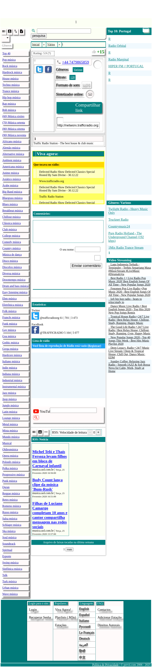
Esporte (6, 556)
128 (72, 77)
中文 (82, 657)
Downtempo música (13, 279)
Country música (11, 248)
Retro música (10, 499)
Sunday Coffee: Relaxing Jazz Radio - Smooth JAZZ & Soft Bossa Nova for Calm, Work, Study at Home (129, 366)
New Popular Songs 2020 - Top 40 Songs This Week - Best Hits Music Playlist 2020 (129, 340)
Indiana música (11, 374)
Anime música (10, 172)
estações (60, 625)
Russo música (10, 512)
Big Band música (12, 191)
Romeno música (11, 506)
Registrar (94, 345)
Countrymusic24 (119, 226)
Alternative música (13, 154)
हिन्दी (82, 651)
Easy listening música (14, 292)
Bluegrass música (12, 198)
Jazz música (9, 392)
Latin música (9, 411)
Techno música (11, 84)
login (33, 610)
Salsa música (9, 518)
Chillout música (11, 216)
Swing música (10, 562)
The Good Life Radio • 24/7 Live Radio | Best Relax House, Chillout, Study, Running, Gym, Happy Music (129, 330)
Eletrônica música (12, 304)
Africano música (11, 141)
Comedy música (11, 242)
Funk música (9, 323)
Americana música (13, 166)
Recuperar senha (40, 617)
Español (84, 615)
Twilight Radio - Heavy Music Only (128, 211)
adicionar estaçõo (109, 617)
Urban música (10, 587)
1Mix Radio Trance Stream (126, 247)
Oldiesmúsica (10, 449)
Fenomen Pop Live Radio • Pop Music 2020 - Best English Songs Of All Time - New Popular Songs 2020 (129, 292)
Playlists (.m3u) (65, 617)
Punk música (9, 480)
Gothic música (10, 342)
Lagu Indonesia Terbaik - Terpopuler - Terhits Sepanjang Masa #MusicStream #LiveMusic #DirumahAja (129, 269)
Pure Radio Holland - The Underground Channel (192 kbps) (126, 237)
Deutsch (84, 638)
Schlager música (11, 524)
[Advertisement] (76, 8)
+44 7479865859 (75, 62)
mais (69, 549)
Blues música (10, 204)
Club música (9, 229)
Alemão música (11, 147)
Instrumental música (14, 386)
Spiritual (7, 550)
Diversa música (11, 273)
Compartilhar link (87, 107)
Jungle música (10, 405)
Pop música (9, 59)
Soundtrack (8, 543)
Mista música (10, 430)
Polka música (10, 468)
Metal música (10, 424)
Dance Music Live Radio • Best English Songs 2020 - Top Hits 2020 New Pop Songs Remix (129, 309)
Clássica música (11, 223)
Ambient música (11, 160)
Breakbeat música (12, 210)
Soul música (9, 537)
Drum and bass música (15, 286)
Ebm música (9, 298)
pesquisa (38, 36)
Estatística (38, 304)
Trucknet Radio (118, 219)
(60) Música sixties (13, 116)
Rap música (9, 103)
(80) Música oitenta (13, 128)
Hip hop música (11, 97)
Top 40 (6, 53)
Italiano (84, 620)
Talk (4, 575)
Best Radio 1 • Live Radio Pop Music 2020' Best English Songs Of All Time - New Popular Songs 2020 (129, 281)
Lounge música (11, 418)
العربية (83, 644)
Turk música (9, 581)
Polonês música (11, 462)
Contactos (104, 610)
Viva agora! (63, 610)
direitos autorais (109, 625)
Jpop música (9, 399)
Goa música (9, 336)
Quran (6, 487)
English (84, 609)
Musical (7, 443)
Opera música (10, 455)
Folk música (9, 311)
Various (78, 69)
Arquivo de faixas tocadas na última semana (68, 542)
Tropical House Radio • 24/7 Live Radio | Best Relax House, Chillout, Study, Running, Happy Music (128, 320)
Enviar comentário (86, 266)
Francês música (11, 317)
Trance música (10, 91)
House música (10, 78)
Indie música (9, 367)
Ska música (8, 531)
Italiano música (11, 361)
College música (11, 235)
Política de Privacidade (105, 664)
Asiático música (11, 179)
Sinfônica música (12, 568)
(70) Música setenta (13, 122)
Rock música (9, 66)
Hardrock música (12, 72)
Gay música (9, 330)
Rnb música (9, 110)
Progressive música (13, 474)
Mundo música (11, 436)
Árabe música (10, 185)
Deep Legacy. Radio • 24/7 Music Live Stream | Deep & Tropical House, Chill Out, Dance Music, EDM (128, 352)
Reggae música (11, 493)
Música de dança (12, 254)
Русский (84, 626)
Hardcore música (12, 355)
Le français (86, 632)
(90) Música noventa (14, 135)
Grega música (10, 348)
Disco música (10, 260)
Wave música (10, 594)
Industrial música (12, 380)
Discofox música (12, 267)
